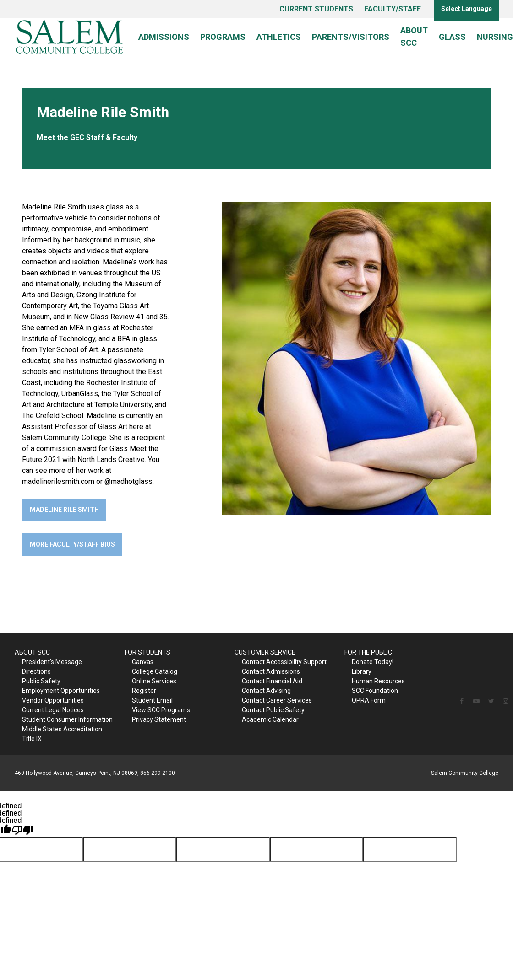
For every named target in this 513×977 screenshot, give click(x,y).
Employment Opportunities (61, 690)
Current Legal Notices (53, 710)
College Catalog (154, 671)
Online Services (154, 681)
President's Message (52, 662)
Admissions (163, 37)
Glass (452, 37)
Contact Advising (266, 690)
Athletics (278, 37)
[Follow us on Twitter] (491, 701)
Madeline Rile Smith (64, 509)
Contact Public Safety (273, 710)
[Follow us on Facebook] (461, 701)
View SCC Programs (161, 710)
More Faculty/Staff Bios (72, 544)
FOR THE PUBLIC (368, 652)
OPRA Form (369, 700)
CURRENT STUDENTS (316, 9)
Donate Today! (372, 662)
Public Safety (41, 681)
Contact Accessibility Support (284, 662)
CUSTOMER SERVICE (265, 652)
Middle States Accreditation (62, 729)
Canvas (142, 662)
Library (361, 671)
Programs (223, 37)
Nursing (495, 37)
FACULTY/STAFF (392, 9)
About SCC (414, 37)
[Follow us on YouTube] (476, 701)
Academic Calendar (270, 719)
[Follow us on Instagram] (505, 701)
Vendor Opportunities (53, 700)
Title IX (32, 738)
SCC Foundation (375, 690)
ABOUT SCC (32, 652)
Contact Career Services (277, 700)
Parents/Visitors (350, 37)
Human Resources (378, 681)
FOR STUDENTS (147, 652)
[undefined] (22, 830)
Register (144, 690)
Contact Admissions (271, 671)
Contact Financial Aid (272, 681)
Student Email (152, 700)
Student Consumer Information (67, 719)
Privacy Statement (159, 719)
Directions (36, 671)
